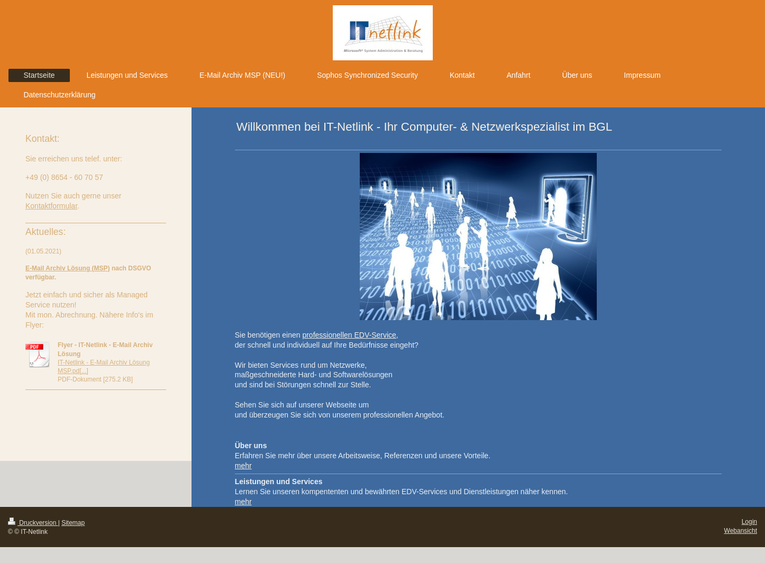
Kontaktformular (51, 206)
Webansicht (740, 530)
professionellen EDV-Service (349, 335)
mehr (243, 465)
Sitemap (73, 522)
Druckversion (33, 522)
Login (749, 521)
